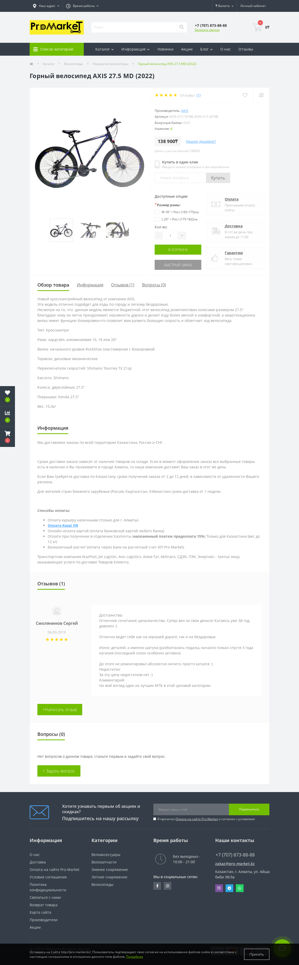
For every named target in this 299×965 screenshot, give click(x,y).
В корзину (178, 249)
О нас (225, 49)
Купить (218, 178)
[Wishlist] (245, 95)
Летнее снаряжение (109, 877)
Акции (187, 49)
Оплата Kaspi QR (63, 525)
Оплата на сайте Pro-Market (197, 819)
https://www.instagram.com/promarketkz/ (167, 886)
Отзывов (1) (122, 285)
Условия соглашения (48, 877)
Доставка (234, 225)
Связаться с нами (45, 897)
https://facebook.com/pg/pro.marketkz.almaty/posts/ (157, 886)
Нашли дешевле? (201, 141)
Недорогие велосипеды (110, 64)
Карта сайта (40, 912)
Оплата (231, 199)
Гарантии (234, 252)
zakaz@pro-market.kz (235, 863)
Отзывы (245, 49)
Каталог (49, 64)
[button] (7, 437)
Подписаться (249, 809)
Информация (90, 285)
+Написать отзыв (60, 709)
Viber (219, 888)
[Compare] (261, 95)
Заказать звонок (207, 30)
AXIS (184, 110)
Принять (257, 954)
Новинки (165, 49)
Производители (43, 919)
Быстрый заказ (178, 264)
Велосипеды (73, 64)
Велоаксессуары (106, 854)
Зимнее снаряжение (110, 869)
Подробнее (134, 956)
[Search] (181, 27)
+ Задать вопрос (59, 771)
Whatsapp (239, 888)
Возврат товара (43, 904)
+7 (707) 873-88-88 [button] (235, 855)
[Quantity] (170, 235)
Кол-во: (161, 226)
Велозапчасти (104, 862)
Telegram (229, 888)
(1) (198, 95)
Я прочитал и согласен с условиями (206, 819)
